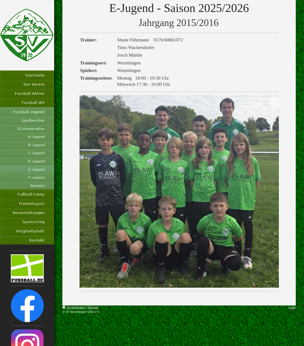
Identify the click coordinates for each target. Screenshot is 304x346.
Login (292, 307)
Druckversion (74, 307)
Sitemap (92, 307)
